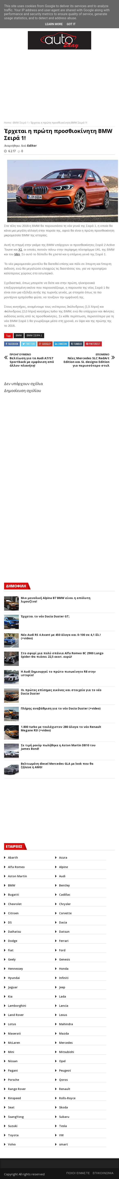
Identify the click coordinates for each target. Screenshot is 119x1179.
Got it (71, 24)
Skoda (63, 1107)
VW (61, 1135)
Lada (62, 996)
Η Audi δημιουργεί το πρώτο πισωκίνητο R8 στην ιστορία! (58, 673)
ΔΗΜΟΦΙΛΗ (16, 586)
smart (63, 1144)
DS (10, 922)
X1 (20, 249)
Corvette (65, 913)
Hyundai (14, 978)
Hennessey (15, 969)
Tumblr (77, 344)
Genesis (64, 959)
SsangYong (16, 1117)
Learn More (54, 24)
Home (8, 122)
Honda (63, 969)
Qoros (63, 1080)
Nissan (13, 1061)
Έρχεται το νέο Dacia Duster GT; (45, 616)
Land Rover (16, 1015)
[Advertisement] (34, 543)
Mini (17, 254)
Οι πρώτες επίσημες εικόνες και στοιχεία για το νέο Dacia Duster (61, 691)
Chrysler (65, 904)
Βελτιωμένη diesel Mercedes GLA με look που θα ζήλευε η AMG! (57, 765)
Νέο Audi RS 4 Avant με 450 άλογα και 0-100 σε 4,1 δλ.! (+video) (61, 636)
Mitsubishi (66, 1052)
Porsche (13, 1080)
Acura (63, 857)
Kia (10, 996)
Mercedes (66, 1043)
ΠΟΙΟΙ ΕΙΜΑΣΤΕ (78, 1173)
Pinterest (94, 344)
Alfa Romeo (16, 867)
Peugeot (65, 1070)
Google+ (46, 344)
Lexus (63, 1015)
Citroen (13, 913)
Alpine (63, 867)
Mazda (64, 1033)
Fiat (10, 950)
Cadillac (64, 894)
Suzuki (12, 1126)
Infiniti (63, 978)
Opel (62, 1061)
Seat (11, 1107)
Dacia (63, 922)
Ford (62, 950)
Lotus (12, 1024)
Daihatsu (14, 932)
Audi (62, 876)
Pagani (13, 1070)
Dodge (12, 941)
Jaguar (13, 987)
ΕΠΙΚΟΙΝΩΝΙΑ (103, 1173)
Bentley (64, 885)
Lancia (63, 1006)
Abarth (13, 857)
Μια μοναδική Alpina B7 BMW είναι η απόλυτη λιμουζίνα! (55, 599)
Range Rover (17, 1089)
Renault (64, 1089)
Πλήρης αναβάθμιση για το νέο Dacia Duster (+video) (61, 708)
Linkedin (62, 344)
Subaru (64, 1117)
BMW (19, 335)
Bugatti (13, 894)
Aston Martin (17, 876)
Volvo (12, 1144)
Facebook (13, 344)
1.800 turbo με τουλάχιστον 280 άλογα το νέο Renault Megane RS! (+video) (61, 728)
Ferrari (63, 941)
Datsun (64, 932)
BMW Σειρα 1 (34, 335)
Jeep (62, 987)
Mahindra (66, 1024)
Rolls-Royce (67, 1098)
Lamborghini (17, 1006)
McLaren (14, 1043)
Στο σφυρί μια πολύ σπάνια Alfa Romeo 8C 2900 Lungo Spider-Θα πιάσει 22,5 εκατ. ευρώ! (62, 655)
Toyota (13, 1135)
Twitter (30, 344)
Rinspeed (14, 1098)
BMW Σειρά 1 (21, 122)
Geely (12, 959)
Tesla (63, 1126)
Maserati (14, 1033)
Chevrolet (15, 904)
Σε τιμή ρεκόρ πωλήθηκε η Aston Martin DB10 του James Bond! (58, 747)
